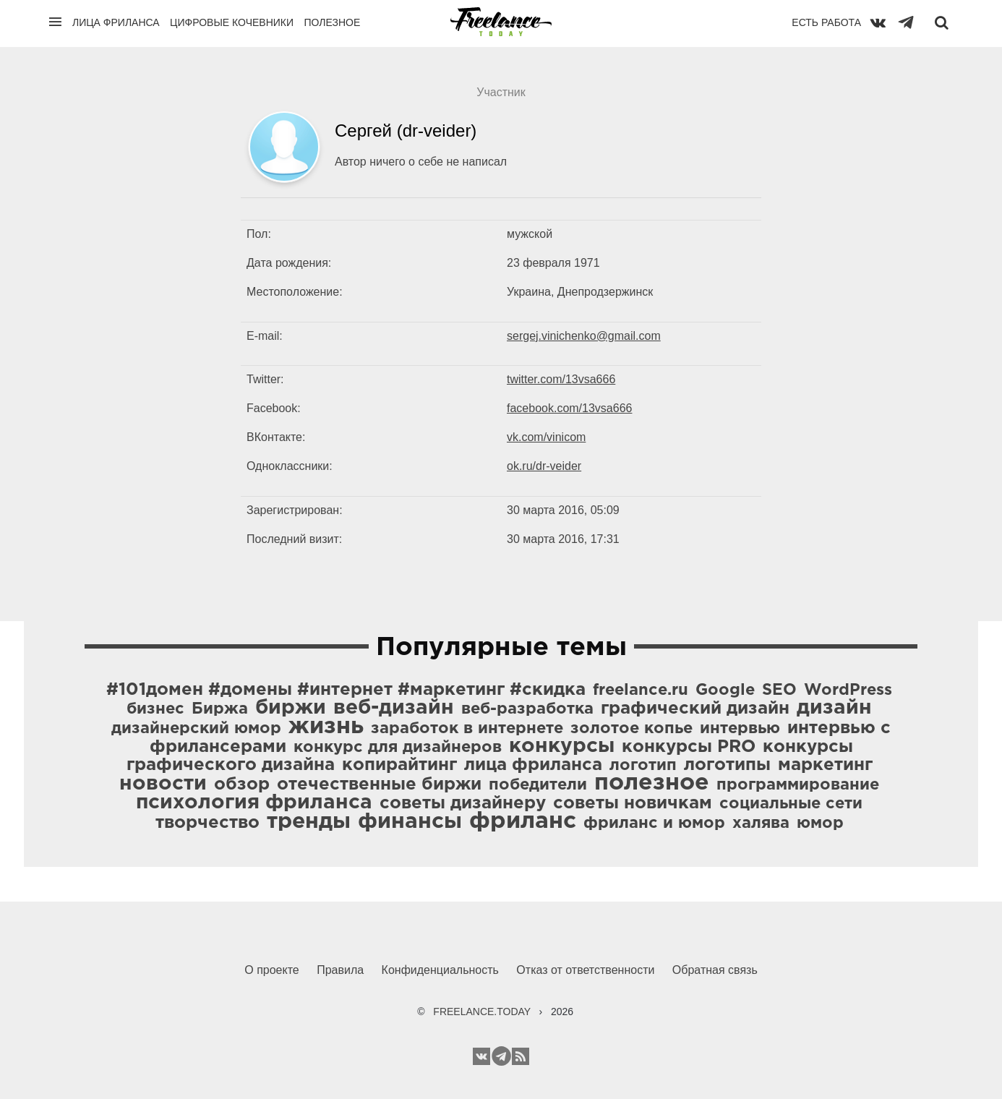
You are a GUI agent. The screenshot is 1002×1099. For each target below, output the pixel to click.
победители (538, 785)
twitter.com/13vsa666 (561, 379)
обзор (242, 784)
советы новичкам (632, 803)
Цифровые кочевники (232, 22)
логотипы (727, 765)
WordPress (848, 690)
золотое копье (631, 729)
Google (725, 690)
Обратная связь (715, 970)
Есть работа (826, 22)
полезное (651, 783)
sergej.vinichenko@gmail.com (584, 336)
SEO (779, 690)
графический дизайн (695, 709)
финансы (410, 821)
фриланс (522, 821)
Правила (340, 970)
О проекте (271, 970)
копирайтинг (399, 765)
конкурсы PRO (688, 747)
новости (163, 783)
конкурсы (562, 746)
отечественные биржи (379, 784)
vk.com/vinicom (546, 437)
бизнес (155, 709)
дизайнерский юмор (196, 729)
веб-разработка (527, 709)
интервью (740, 729)
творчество (207, 823)
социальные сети (790, 804)
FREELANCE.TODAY (482, 1011)
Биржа (220, 709)
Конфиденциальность (440, 970)
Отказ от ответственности (585, 970)
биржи (290, 708)
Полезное (332, 22)
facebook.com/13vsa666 (569, 408)
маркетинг (825, 765)
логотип (643, 765)
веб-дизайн (393, 708)
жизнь (326, 727)
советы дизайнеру (463, 803)
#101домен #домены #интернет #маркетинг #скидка (346, 690)
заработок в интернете (467, 729)
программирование (797, 785)
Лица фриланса (116, 22)
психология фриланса (254, 802)
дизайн (834, 708)
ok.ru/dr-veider (544, 466)
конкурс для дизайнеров (398, 747)
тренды (309, 821)
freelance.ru (640, 690)
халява (760, 823)
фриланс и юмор (654, 823)
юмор (820, 823)
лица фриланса (533, 765)
